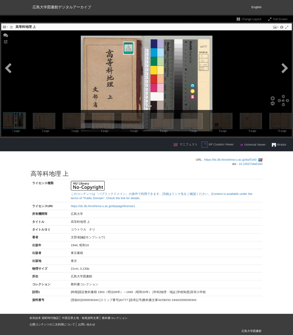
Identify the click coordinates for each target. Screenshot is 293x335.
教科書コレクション (115, 318)
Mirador (279, 145)
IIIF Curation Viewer (217, 144)
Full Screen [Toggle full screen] (277, 19)
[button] (5, 34)
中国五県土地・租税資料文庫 (80, 318)
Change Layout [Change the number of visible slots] (248, 19)
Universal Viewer (253, 145)
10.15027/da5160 (250, 164)
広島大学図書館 (251, 331)
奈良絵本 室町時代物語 (44, 318)
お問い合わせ (86, 324)
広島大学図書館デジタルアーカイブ (62, 7)
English (256, 7)
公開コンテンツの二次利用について (52, 324)
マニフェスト (188, 144)
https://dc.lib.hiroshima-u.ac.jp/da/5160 (230, 159)
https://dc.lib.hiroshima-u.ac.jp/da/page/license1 (103, 206)
